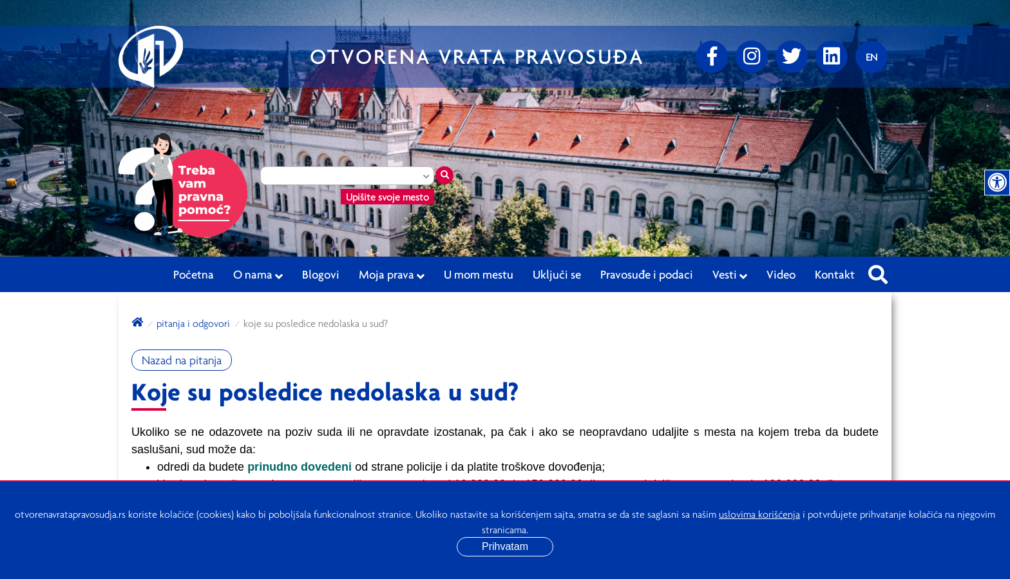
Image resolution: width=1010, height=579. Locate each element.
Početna (193, 274)
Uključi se (557, 274)
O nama (258, 274)
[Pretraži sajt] (877, 271)
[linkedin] (831, 57)
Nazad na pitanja (182, 360)
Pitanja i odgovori (193, 323)
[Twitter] (792, 57)
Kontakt (835, 274)
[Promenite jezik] (871, 57)
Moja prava (391, 274)
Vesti (729, 274)
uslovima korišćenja (759, 514)
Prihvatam (505, 546)
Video (781, 274)
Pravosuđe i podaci (646, 274)
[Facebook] (712, 57)
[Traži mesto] (444, 175)
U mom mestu (478, 274)
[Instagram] (752, 57)
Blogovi (320, 274)
